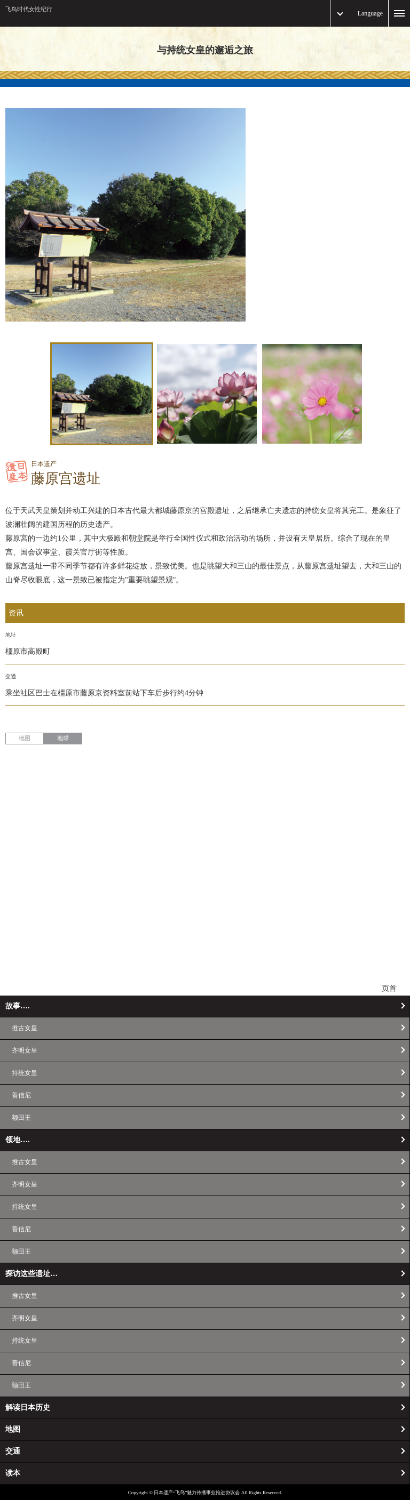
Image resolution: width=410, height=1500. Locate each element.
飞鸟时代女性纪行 (28, 9)
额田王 (21, 1117)
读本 (12, 1473)
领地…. (17, 1140)
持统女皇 (24, 1073)
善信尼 (21, 1095)
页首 (389, 988)
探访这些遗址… (31, 1274)
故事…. (17, 1006)
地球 (63, 738)
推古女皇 (24, 1028)
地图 (24, 738)
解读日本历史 (27, 1407)
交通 (12, 1451)
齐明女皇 (24, 1050)
